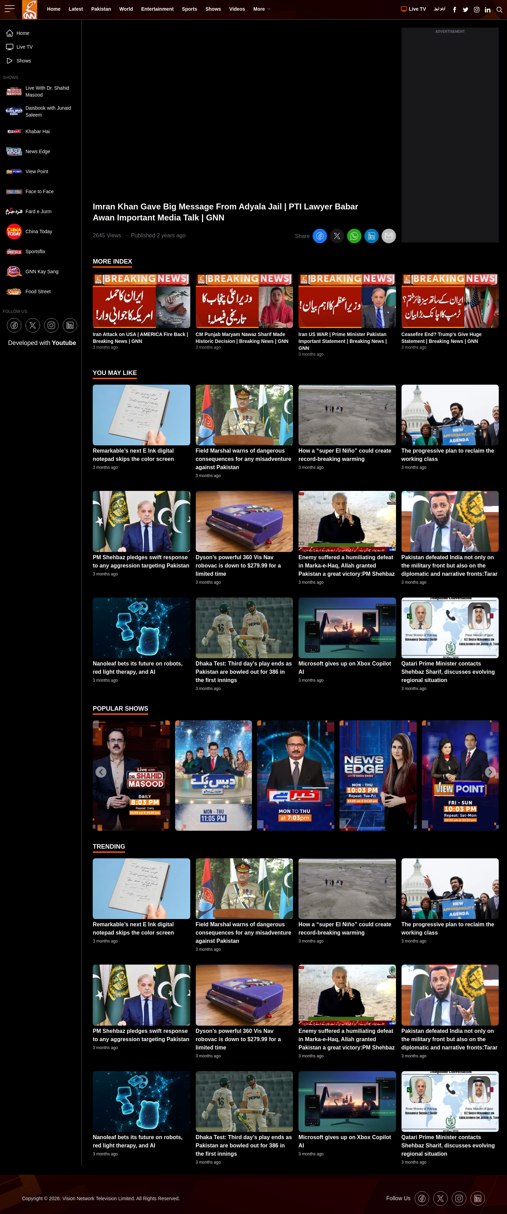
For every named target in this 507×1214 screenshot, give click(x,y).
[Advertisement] (450, 139)
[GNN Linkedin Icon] (487, 9)
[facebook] (320, 237)
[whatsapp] (354, 237)
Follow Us (398, 1198)
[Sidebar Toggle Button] (10, 9)
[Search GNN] (499, 10)
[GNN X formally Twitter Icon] (465, 9)
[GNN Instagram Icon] (476, 9)
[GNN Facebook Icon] (454, 9)
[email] (389, 237)
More (262, 9)
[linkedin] (371, 237)
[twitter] (337, 237)
